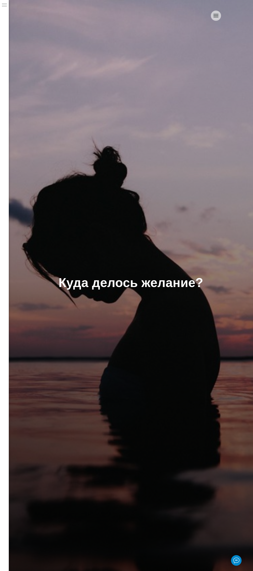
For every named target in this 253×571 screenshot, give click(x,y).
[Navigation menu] (4, 5)
